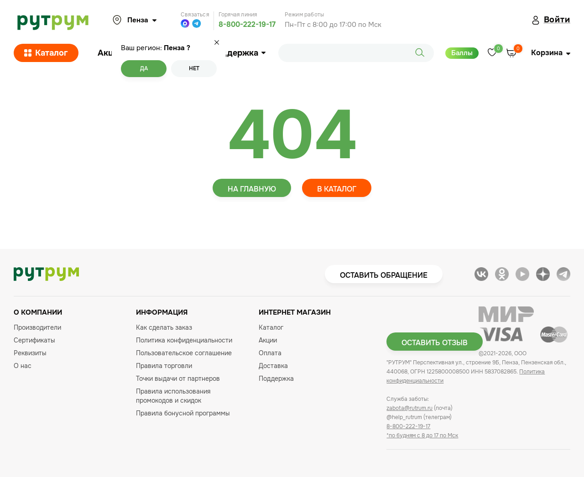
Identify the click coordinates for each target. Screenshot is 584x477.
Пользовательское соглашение (184, 353)
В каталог (336, 189)
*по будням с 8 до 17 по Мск (422, 435)
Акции (110, 53)
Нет (194, 68)
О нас (22, 366)
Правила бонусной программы (183, 413)
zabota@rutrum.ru (409, 408)
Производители (37, 327)
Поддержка (238, 53)
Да (144, 68)
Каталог (46, 53)
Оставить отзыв (435, 342)
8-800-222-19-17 (247, 24)
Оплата (270, 353)
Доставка (273, 366)
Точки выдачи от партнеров (178, 378)
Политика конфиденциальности (184, 340)
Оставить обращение (384, 275)
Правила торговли (164, 366)
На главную (252, 189)
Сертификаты (34, 340)
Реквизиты (30, 353)
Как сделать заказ (164, 327)
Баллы (462, 52)
